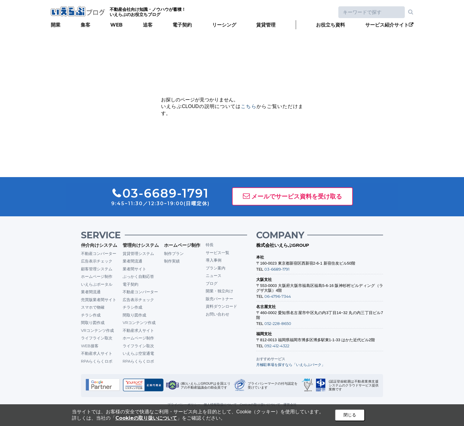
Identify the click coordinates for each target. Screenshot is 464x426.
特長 (210, 244)
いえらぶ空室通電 (138, 353)
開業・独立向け (219, 290)
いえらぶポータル (96, 284)
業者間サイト (134, 268)
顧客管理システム (96, 268)
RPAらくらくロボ (96, 361)
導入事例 (213, 260)
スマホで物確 (93, 307)
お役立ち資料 (330, 25)
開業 (55, 25)
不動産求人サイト (96, 353)
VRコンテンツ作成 (97, 330)
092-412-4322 (276, 345)
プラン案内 (215, 267)
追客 (148, 25)
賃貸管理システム (138, 253)
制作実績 (172, 261)
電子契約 (182, 25)
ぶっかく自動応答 (138, 276)
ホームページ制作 (96, 276)
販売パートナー (219, 298)
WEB (116, 25)
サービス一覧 (217, 252)
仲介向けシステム (99, 245)
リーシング (224, 25)
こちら (248, 106)
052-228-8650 (277, 323)
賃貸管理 (266, 25)
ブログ (212, 283)
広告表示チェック (96, 261)
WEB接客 (89, 345)
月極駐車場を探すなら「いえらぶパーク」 (290, 364)
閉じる (349, 414)
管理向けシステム (141, 245)
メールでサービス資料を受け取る (296, 196)
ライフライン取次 (96, 337)
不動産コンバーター (98, 253)
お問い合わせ (217, 314)
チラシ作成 (91, 315)
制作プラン (174, 253)
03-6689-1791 (276, 269)
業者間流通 (91, 291)
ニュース (213, 275)
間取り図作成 (93, 322)
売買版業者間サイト (98, 299)
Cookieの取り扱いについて (146, 418)
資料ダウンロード (221, 306)
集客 (85, 25)
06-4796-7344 (277, 296)
